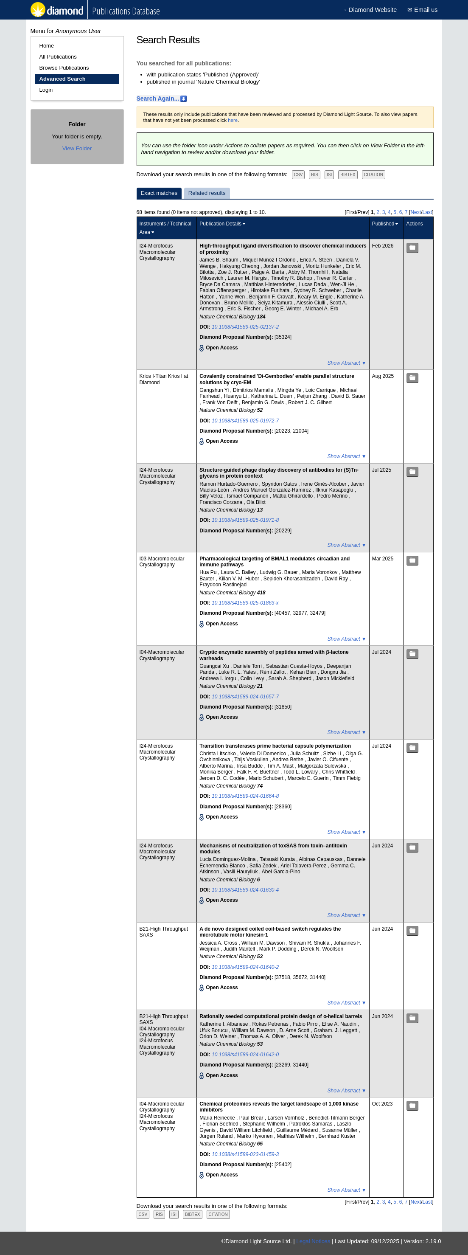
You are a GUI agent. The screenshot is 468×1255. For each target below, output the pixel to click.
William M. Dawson (263, 943)
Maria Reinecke (217, 1118)
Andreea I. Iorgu (218, 678)
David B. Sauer (348, 396)
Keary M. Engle (316, 297)
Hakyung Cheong (240, 266)
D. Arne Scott (295, 1030)
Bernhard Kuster (336, 1136)
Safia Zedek (263, 866)
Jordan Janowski (283, 266)
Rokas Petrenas (271, 1024)
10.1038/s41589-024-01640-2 (245, 967)
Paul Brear (252, 1118)
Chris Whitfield (339, 772)
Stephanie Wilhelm (264, 1124)
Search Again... (158, 98)
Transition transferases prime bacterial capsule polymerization (275, 746)
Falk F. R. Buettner (258, 772)
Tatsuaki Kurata (278, 859)
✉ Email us (422, 9)
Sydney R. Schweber (318, 290)
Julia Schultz (305, 754)
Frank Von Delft (220, 402)
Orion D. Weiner (218, 1036)
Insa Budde (250, 766)
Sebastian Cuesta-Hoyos (295, 666)
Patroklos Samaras (311, 1124)
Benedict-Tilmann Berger (336, 1118)
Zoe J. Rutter (233, 272)
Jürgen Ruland (216, 1136)
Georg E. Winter (284, 309)
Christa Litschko (218, 754)
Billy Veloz (211, 496)
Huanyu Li (236, 396)
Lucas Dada (313, 284)
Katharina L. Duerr (272, 396)
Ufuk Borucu (214, 1030)
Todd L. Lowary (301, 772)
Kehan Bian (303, 672)
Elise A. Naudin (340, 1024)
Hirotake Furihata (270, 290)
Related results (207, 193)
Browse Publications (64, 68)
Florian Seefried (221, 1124)
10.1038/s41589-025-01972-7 (245, 421)
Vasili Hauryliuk (241, 872)
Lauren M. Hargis (247, 278)
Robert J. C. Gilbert (310, 402)
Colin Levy (252, 678)
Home (46, 45)
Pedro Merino (333, 496)
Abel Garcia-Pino (281, 872)
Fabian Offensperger (223, 290)
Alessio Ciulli (311, 303)
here (233, 120)
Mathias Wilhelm (296, 1136)
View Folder (77, 148)
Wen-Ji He (343, 284)
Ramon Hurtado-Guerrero (229, 484)
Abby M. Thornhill (308, 272)
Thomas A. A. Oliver (263, 1036)
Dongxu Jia (333, 672)
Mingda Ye (290, 390)
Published (383, 224)
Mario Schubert (267, 778)
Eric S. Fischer (244, 309)
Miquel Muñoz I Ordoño (270, 260)
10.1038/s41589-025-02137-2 (245, 327)
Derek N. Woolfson (322, 949)
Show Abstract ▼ (347, 363)
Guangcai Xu (214, 666)
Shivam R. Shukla (310, 943)
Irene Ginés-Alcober (324, 484)
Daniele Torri (248, 666)
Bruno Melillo (239, 303)
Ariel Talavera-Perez (304, 866)
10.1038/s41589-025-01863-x (245, 603)
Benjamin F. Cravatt (272, 297)
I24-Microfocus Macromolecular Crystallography (158, 252)
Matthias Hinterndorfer (270, 284)
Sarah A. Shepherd (290, 678)
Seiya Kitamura (276, 303)
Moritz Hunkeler (323, 266)
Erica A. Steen (316, 260)
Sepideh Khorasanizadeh (292, 579)
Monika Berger (216, 772)
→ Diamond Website (369, 9)
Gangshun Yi (214, 390)
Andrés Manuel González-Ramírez (272, 490)
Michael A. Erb (321, 309)
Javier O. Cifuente (329, 760)
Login (46, 90)
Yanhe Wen (233, 297)
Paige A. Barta (269, 272)
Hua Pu (208, 572)
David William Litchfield (247, 1130)
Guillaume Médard (297, 1130)
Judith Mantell (240, 949)
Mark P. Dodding (278, 949)
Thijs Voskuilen (251, 760)
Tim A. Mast (281, 766)
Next (415, 212)
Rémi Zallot (273, 672)
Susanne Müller (340, 1130)
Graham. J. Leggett (336, 1030)
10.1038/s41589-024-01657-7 (245, 697)
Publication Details (220, 224)
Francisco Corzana (221, 502)
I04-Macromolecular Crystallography (162, 655)
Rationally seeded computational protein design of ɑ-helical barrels (280, 1016)
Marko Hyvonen (255, 1136)
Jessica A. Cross (218, 943)
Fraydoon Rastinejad (223, 585)
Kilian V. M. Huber (240, 579)
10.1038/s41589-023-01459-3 (245, 1154)
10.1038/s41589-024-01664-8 (245, 796)
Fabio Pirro (306, 1024)
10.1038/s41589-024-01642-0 (245, 1055)
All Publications (58, 56)
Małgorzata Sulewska (322, 766)
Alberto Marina (216, 766)
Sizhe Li (333, 754)
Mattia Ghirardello (293, 496)
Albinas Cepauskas (321, 859)
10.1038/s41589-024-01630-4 (245, 890)
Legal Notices (313, 1241)
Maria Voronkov (320, 572)
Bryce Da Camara (220, 284)
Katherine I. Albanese (224, 1024)
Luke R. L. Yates (238, 672)
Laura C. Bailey (239, 572)
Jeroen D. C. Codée (222, 778)
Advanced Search (62, 79)
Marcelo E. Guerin (309, 778)
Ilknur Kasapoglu (335, 490)
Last (427, 212)
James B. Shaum (219, 260)
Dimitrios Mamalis (254, 390)
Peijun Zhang (312, 396)
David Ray (337, 579)
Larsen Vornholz (286, 1118)
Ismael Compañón (248, 496)
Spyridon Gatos (280, 484)
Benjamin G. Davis (264, 402)
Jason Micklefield (335, 678)
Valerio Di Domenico (264, 754)
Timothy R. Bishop (292, 278)
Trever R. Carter (336, 278)
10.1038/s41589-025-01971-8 (245, 520)
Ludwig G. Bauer (279, 572)
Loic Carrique (321, 390)
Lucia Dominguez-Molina (228, 859)
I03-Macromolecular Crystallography (162, 562)
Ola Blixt (256, 502)
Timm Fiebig (347, 778)
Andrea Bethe (288, 760)
